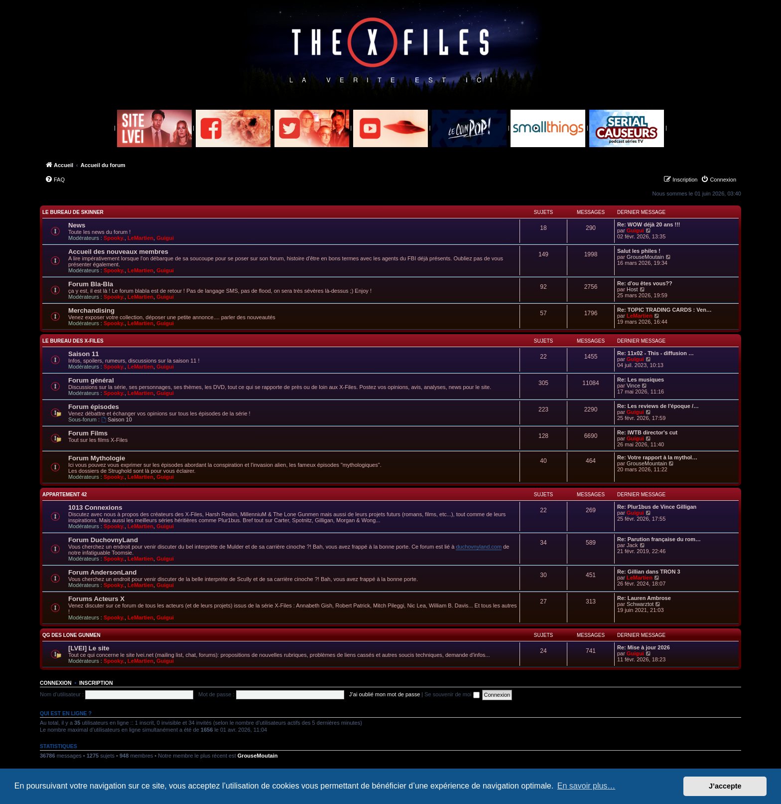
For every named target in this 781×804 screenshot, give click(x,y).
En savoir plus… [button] (586, 786)
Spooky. (114, 238)
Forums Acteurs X (96, 599)
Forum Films (88, 433)
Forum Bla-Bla (90, 284)
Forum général (91, 380)
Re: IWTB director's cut (647, 432)
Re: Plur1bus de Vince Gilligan (656, 507)
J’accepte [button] (725, 786)
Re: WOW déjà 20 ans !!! (648, 224)
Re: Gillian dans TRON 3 (648, 572)
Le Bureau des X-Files (73, 341)
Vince (633, 386)
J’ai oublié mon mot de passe (384, 694)
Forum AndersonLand (102, 572)
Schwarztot (640, 604)
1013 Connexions (95, 507)
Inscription (96, 683)
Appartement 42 (64, 494)
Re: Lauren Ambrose (644, 598)
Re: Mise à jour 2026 (643, 647)
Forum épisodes (93, 406)
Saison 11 (83, 354)
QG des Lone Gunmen (71, 635)
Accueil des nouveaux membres (118, 251)
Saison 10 (116, 419)
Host (632, 289)
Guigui (165, 238)
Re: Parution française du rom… (659, 539)
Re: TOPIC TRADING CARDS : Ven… (664, 310)
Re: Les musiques (640, 380)
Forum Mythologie (96, 458)
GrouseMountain (647, 463)
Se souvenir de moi (451, 694)
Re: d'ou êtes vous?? (644, 283)
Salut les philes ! (638, 251)
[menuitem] (55, 180)
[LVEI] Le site (89, 648)
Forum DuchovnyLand (103, 540)
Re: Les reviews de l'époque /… (658, 406)
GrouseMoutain (645, 257)
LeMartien (140, 238)
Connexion (56, 683)
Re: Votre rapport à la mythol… (657, 457)
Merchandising (91, 310)
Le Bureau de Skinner (73, 212)
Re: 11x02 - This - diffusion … (655, 353)
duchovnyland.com (479, 547)
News (76, 225)
